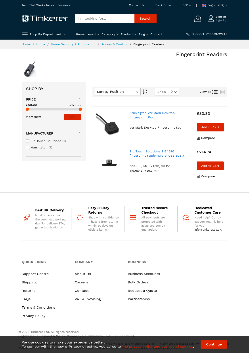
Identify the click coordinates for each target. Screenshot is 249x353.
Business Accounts (144, 274)
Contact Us (136, 5)
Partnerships (139, 299)
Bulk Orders (138, 282)
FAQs (26, 299)
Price (31, 99)
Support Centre (35, 274)
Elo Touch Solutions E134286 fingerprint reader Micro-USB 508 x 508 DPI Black (157, 156)
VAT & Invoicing (88, 299)
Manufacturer (39, 133)
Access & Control (115, 44)
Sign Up (221, 20)
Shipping (29, 282)
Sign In (220, 16)
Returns (28, 290)
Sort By (102, 91)
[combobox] (104, 18)
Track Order (163, 5)
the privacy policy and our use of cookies (157, 346)
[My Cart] (197, 18)
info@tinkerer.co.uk (207, 229)
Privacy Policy (34, 316)
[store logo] (45, 19)
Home (27, 44)
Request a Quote (142, 290)
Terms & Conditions (38, 307)
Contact (82, 290)
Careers (81, 282)
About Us (83, 274)
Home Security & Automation (74, 44)
